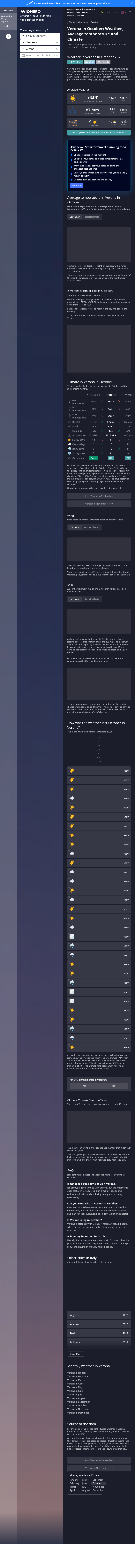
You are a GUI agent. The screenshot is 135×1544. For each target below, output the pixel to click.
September (98, 1479)
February (74, 1483)
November (98, 1486)
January (74, 1479)
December (98, 1490)
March (73, 1486)
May (84, 1479)
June (84, 1483)
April (72, 1490)
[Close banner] (131, 3)
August (86, 1490)
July (84, 1486)
